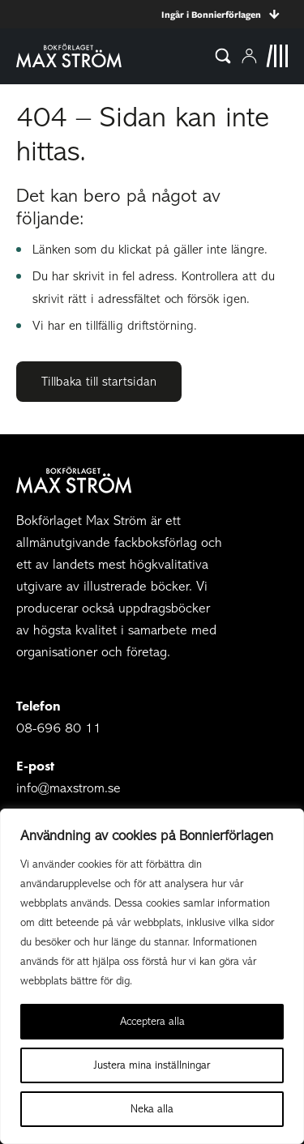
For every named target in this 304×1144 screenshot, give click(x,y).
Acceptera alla (152, 1021)
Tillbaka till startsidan (98, 381)
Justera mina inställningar (152, 1065)
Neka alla (152, 1109)
